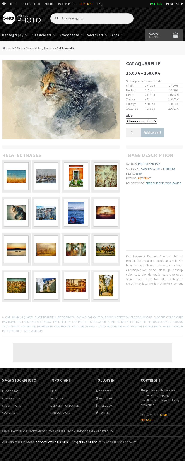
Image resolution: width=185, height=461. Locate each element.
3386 (138, 173)
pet (156, 326)
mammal (14, 326)
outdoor (103, 326)
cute (179, 317)
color (170, 317)
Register (176, 4)
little (147, 322)
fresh (89, 322)
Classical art (41, 35)
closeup (160, 317)
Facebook (105, 406)
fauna (47, 322)
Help (53, 391)
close (134, 317)
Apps (115, 35)
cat (89, 317)
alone (6, 317)
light (138, 322)
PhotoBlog (19, 431)
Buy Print (86, 4)
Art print (144, 178)
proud (178, 326)
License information (64, 406)
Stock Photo (11, 406)
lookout (166, 322)
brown (70, 317)
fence (56, 322)
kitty (124, 322)
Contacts (68, 4)
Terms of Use (88, 442)
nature (61, 326)
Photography (12, 391)
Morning (43, 326)
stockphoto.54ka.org (52, 442)
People (148, 326)
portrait (166, 326)
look (155, 322)
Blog (13, 4)
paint (126, 326)
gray (97, 322)
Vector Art (10, 413)
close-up (146, 317)
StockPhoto (31, 4)
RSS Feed (105, 391)
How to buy (58, 398)
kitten (115, 322)
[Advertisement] (92, 352)
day (4, 322)
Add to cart (152, 132)
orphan (90, 326)
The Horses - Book (62, 431)
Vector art (95, 35)
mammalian (28, 326)
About (49, 4)
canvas (81, 317)
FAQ (100, 4)
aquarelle (29, 317)
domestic (14, 322)
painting (136, 326)
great (106, 322)
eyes (38, 322)
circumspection (118, 317)
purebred (9, 331)
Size (129, 115)
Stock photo (69, 35)
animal (16, 317)
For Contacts (60, 413)
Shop (20, 48)
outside (116, 326)
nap (52, 326)
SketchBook (38, 431)
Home (10, 48)
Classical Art (34, 48)
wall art (37, 331)
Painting (49, 48)
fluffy (65, 322)
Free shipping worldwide (163, 183)
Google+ (105, 398)
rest (19, 331)
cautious (99, 317)
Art (39, 317)
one (81, 326)
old (74, 326)
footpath (77, 322)
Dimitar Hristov (149, 163)
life (131, 322)
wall (27, 331)
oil (69, 326)
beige (61, 317)
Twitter (104, 413)
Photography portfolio (95, 431)
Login (158, 4)
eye (32, 322)
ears (25, 322)
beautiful (50, 317)
